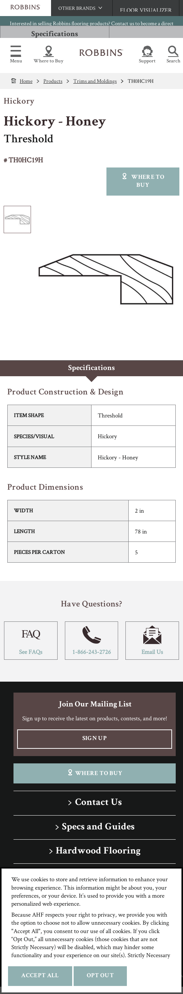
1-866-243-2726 (91, 640)
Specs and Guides (98, 827)
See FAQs (31, 640)
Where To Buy (94, 773)
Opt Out (100, 976)
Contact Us (98, 803)
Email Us (152, 640)
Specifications (54, 34)
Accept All (40, 976)
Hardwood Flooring (98, 851)
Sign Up (94, 739)
